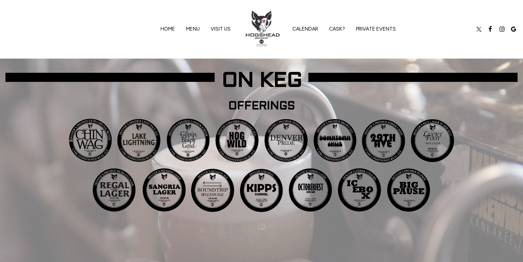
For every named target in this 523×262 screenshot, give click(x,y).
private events (376, 29)
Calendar (305, 29)
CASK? (337, 29)
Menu (193, 29)
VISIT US (221, 29)
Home (168, 29)
